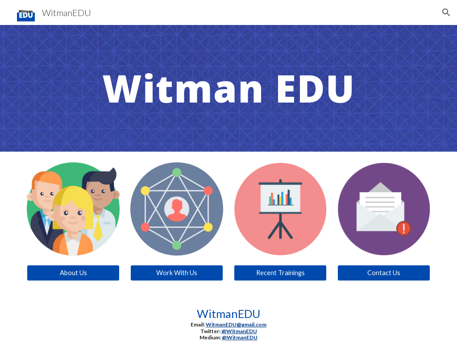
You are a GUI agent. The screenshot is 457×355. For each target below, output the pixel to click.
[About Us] (73, 273)
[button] (446, 12)
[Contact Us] (384, 273)
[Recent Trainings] (280, 273)
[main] (229, 88)
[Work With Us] (177, 273)
